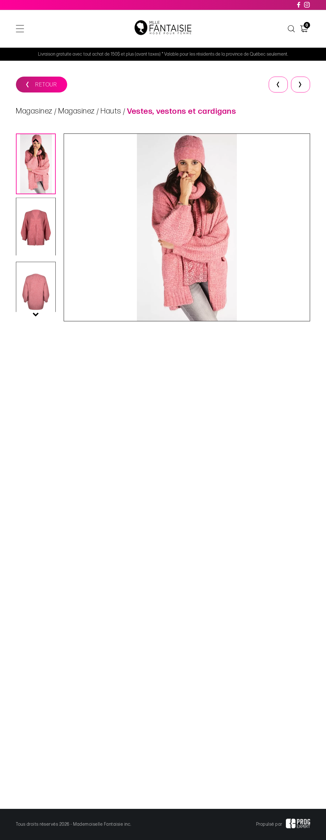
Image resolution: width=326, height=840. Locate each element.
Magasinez (34, 111)
